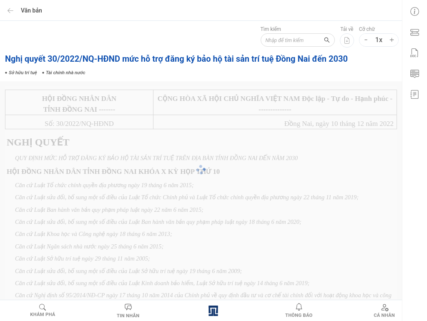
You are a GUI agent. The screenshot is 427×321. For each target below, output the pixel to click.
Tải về (346, 29)
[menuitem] (414, 10)
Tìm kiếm (270, 29)
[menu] (414, 52)
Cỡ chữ (367, 29)
